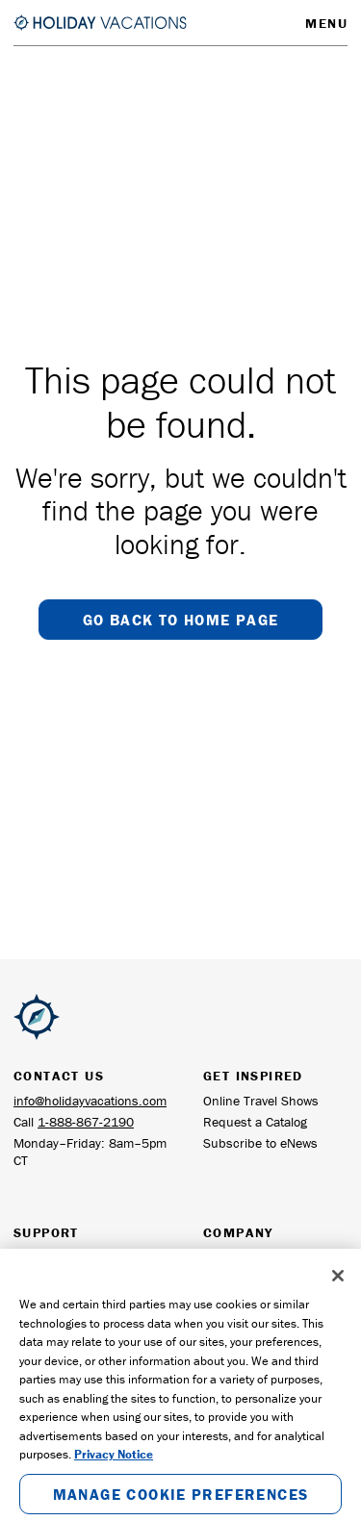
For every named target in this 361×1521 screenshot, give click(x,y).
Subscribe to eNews (260, 1143)
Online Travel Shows (261, 1100)
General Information (260, 1257)
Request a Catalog (255, 1121)
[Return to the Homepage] (100, 22)
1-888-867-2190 (86, 1121)
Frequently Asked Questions (63, 1266)
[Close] (338, 1294)
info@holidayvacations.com (90, 1100)
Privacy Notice (113, 1472)
